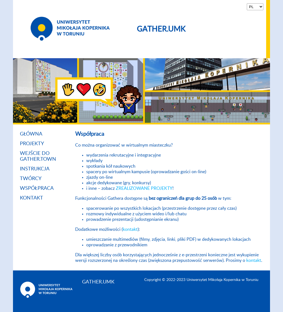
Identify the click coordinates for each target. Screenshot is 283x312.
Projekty (32, 143)
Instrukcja (34, 169)
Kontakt (31, 198)
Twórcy (30, 178)
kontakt (130, 229)
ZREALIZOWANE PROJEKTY (144, 188)
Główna (31, 134)
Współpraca (37, 188)
